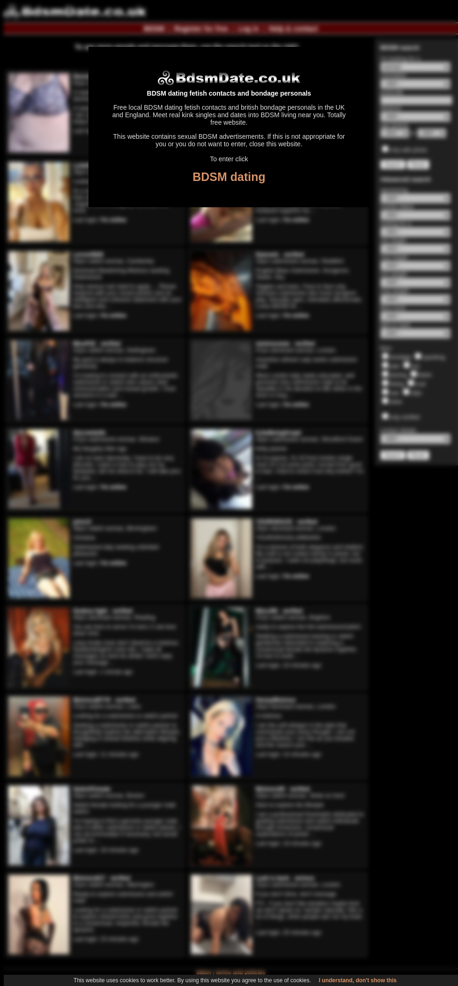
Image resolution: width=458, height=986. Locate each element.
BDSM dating (229, 176)
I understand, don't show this (358, 980)
